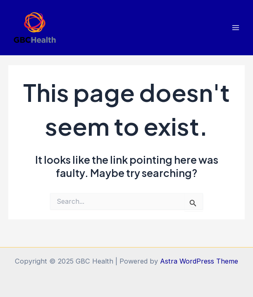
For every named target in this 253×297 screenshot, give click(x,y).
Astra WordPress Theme (199, 261)
